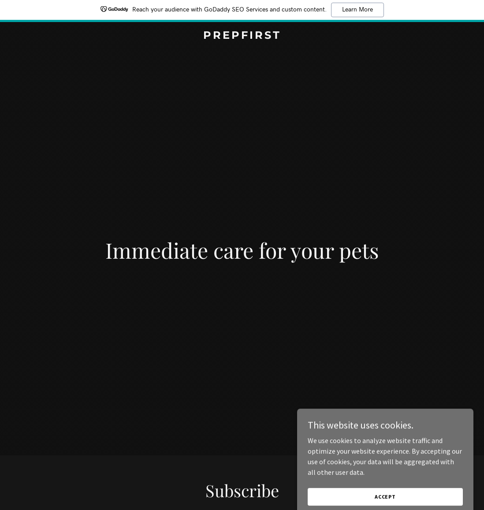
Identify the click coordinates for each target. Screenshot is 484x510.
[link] (242, 36)
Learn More (357, 10)
